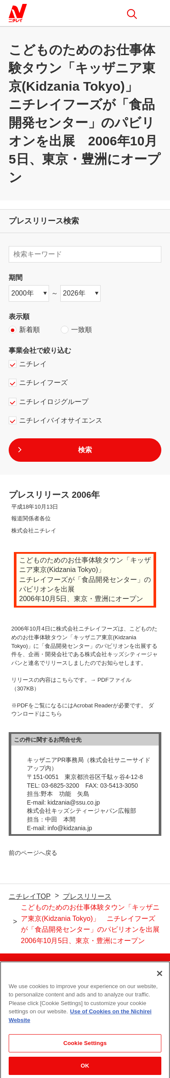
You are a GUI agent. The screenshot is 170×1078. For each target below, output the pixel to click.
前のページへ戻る (33, 852)
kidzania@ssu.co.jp (73, 802)
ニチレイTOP (30, 896)
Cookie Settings (85, 1046)
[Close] (159, 976)
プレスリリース (87, 896)
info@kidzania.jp (69, 828)
